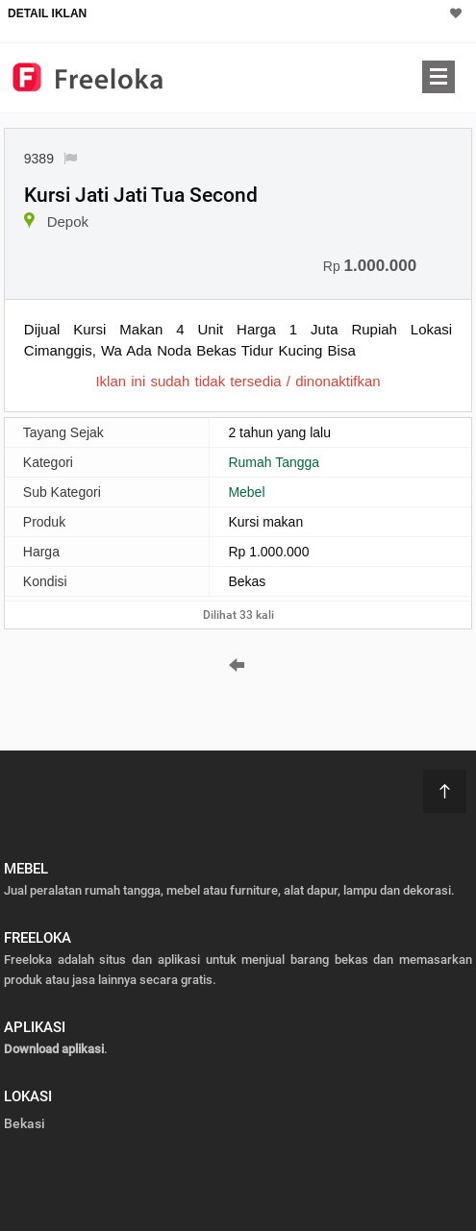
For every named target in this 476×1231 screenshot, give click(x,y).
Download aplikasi (54, 1049)
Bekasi (24, 1123)
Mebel (246, 492)
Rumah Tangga (273, 462)
